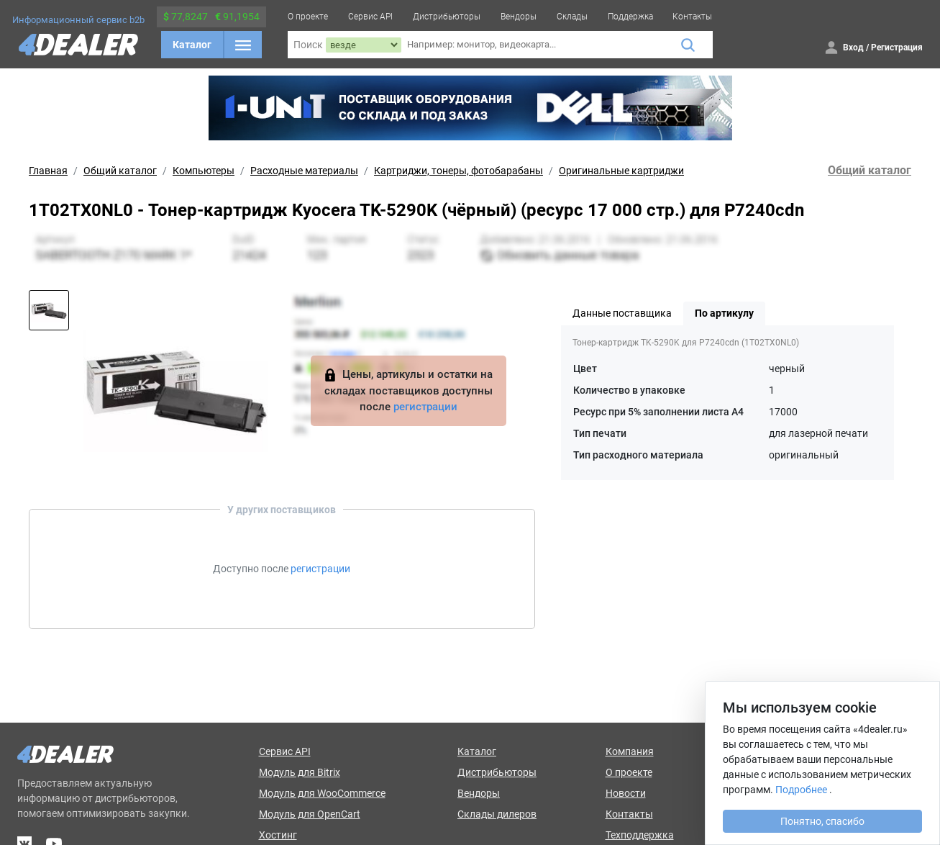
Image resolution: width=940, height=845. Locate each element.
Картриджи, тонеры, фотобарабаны (458, 170)
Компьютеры (203, 170)
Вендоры (519, 17)
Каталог (192, 44)
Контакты (692, 17)
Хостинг (278, 835)
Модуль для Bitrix (299, 772)
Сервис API (370, 17)
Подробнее (801, 789)
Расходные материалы (304, 170)
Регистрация (897, 47)
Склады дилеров (497, 814)
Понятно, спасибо (822, 821)
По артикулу (724, 313)
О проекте (308, 17)
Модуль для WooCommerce (322, 793)
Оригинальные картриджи (621, 170)
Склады (572, 17)
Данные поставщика (622, 313)
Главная (48, 170)
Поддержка (630, 17)
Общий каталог (120, 170)
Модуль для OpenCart (309, 814)
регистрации (425, 406)
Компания (630, 751)
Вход (853, 47)
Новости (626, 793)
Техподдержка (640, 835)
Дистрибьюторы (446, 17)
